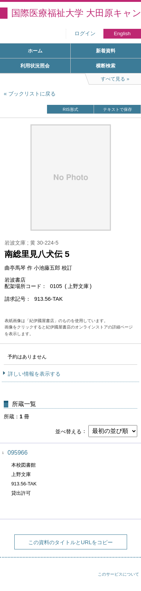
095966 (17, 452)
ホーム (35, 51)
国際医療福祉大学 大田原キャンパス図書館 (76, 13)
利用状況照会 (35, 66)
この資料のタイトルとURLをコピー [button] (70, 542)
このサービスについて (118, 574)
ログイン (85, 33)
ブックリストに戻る (32, 94)
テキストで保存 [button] (117, 109)
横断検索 (105, 66)
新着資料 (105, 51)
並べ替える (68, 431)
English (122, 33)
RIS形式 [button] (70, 109)
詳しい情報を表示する (34, 374)
